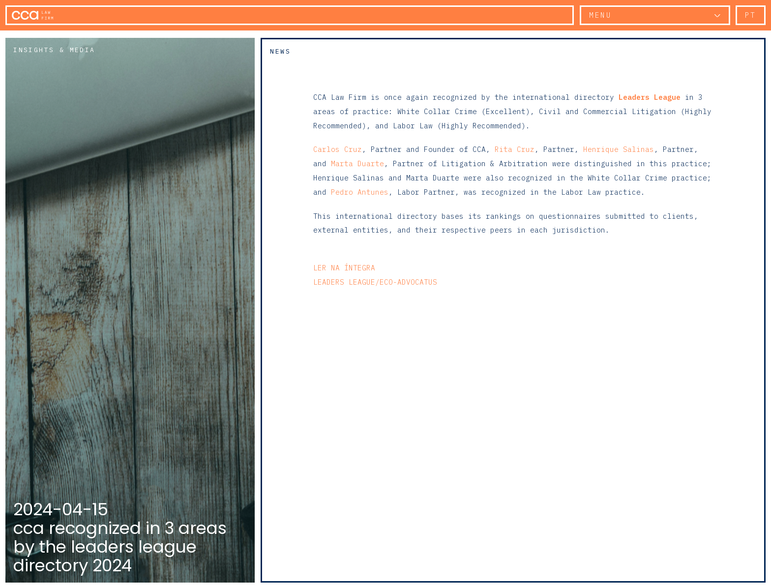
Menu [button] (600, 15)
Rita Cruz (514, 149)
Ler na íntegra (344, 267)
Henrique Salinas (618, 149)
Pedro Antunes (359, 192)
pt (750, 15)
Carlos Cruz (337, 149)
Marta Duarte (357, 163)
